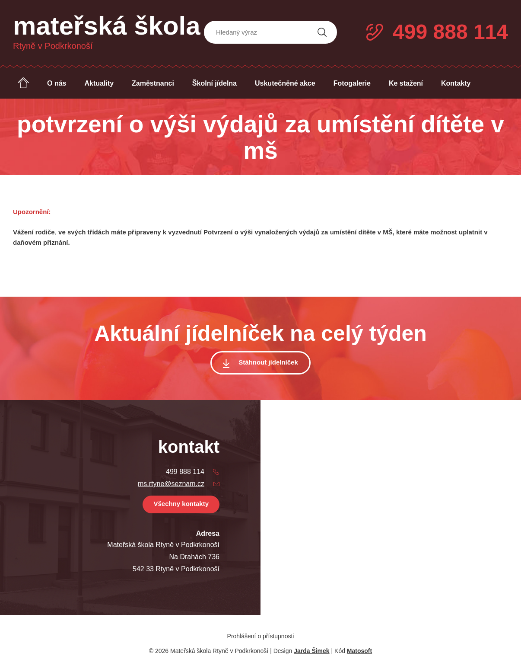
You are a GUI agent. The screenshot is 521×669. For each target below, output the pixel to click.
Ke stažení (406, 83)
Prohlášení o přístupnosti (260, 636)
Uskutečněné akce (285, 83)
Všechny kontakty (181, 503)
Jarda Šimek (312, 650)
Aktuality (99, 83)
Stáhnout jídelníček (268, 362)
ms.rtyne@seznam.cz (171, 483)
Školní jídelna (214, 83)
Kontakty (455, 83)
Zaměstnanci (153, 83)
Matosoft (359, 650)
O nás (56, 83)
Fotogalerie (352, 83)
